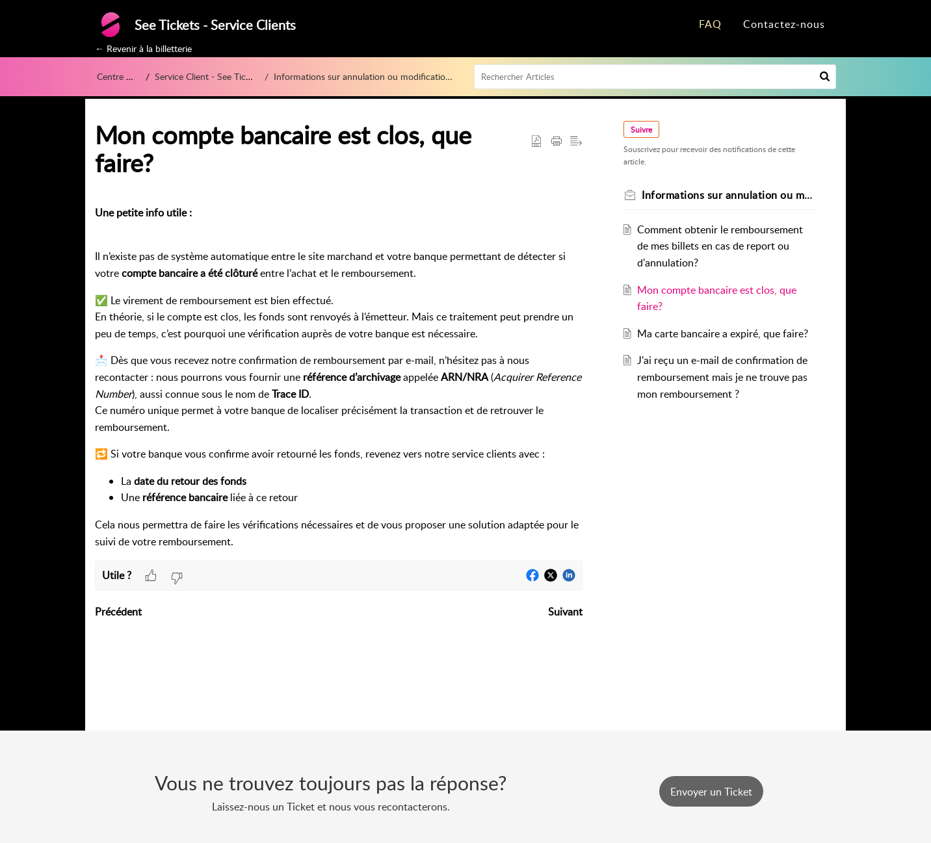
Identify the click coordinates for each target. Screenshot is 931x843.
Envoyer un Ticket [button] (711, 792)
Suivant (565, 611)
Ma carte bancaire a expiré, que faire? (723, 333)
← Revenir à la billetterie (143, 48)
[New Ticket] (711, 792)
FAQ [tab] (710, 24)
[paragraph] (339, 377)
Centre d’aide (123, 76)
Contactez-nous (784, 24)
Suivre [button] (642, 129)
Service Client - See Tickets (211, 76)
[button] (825, 76)
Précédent (118, 611)
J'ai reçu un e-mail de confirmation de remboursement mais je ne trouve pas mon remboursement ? (723, 376)
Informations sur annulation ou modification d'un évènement (382, 76)
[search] (655, 76)
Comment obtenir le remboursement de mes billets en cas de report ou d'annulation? (721, 246)
